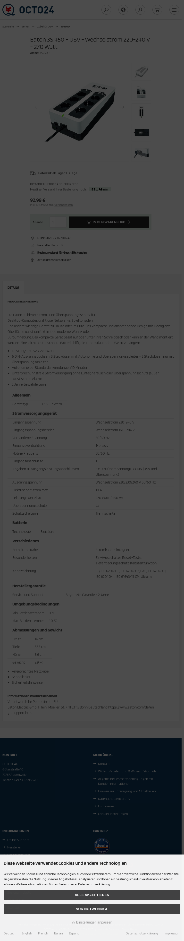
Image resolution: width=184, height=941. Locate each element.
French (43, 933)
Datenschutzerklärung (142, 933)
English (27, 933)
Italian (58, 933)
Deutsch (10, 933)
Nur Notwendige (92, 909)
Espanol (74, 933)
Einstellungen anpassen (92, 922)
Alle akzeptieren (92, 895)
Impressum (172, 933)
